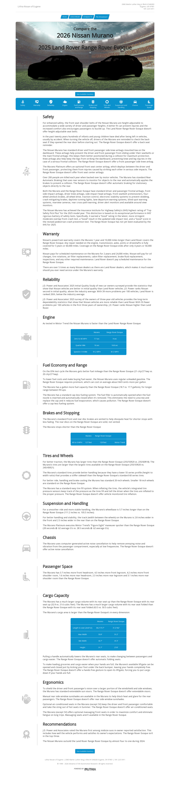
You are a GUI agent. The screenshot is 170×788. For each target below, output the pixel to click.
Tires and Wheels (116, 107)
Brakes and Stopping (100, 109)
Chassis (147, 107)
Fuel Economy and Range (85, 109)
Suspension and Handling (131, 109)
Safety (23, 107)
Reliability (54, 107)
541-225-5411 (149, 9)
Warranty (38, 107)
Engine (69, 107)
